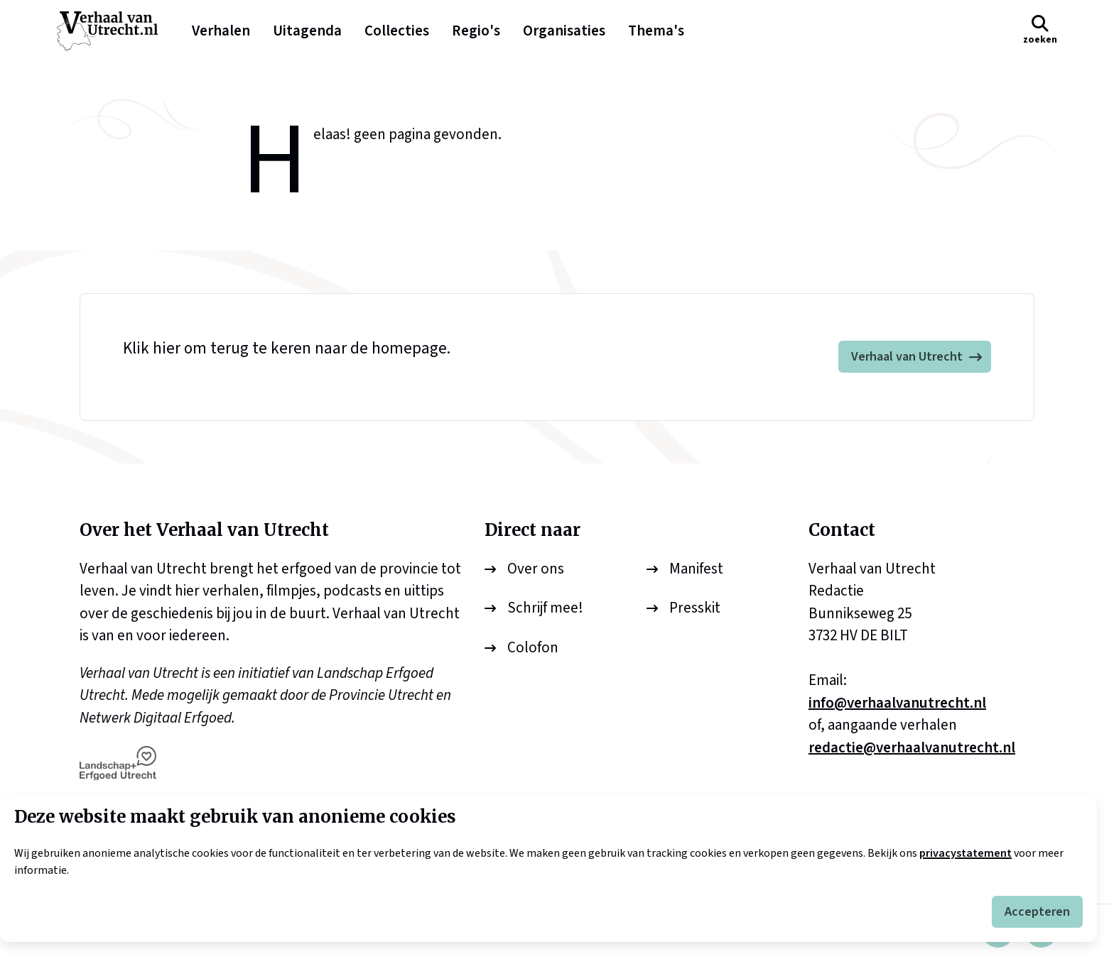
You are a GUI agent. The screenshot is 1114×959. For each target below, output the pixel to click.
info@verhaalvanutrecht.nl (897, 702)
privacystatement (965, 853)
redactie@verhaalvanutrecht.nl (912, 747)
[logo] (114, 31)
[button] (1040, 31)
